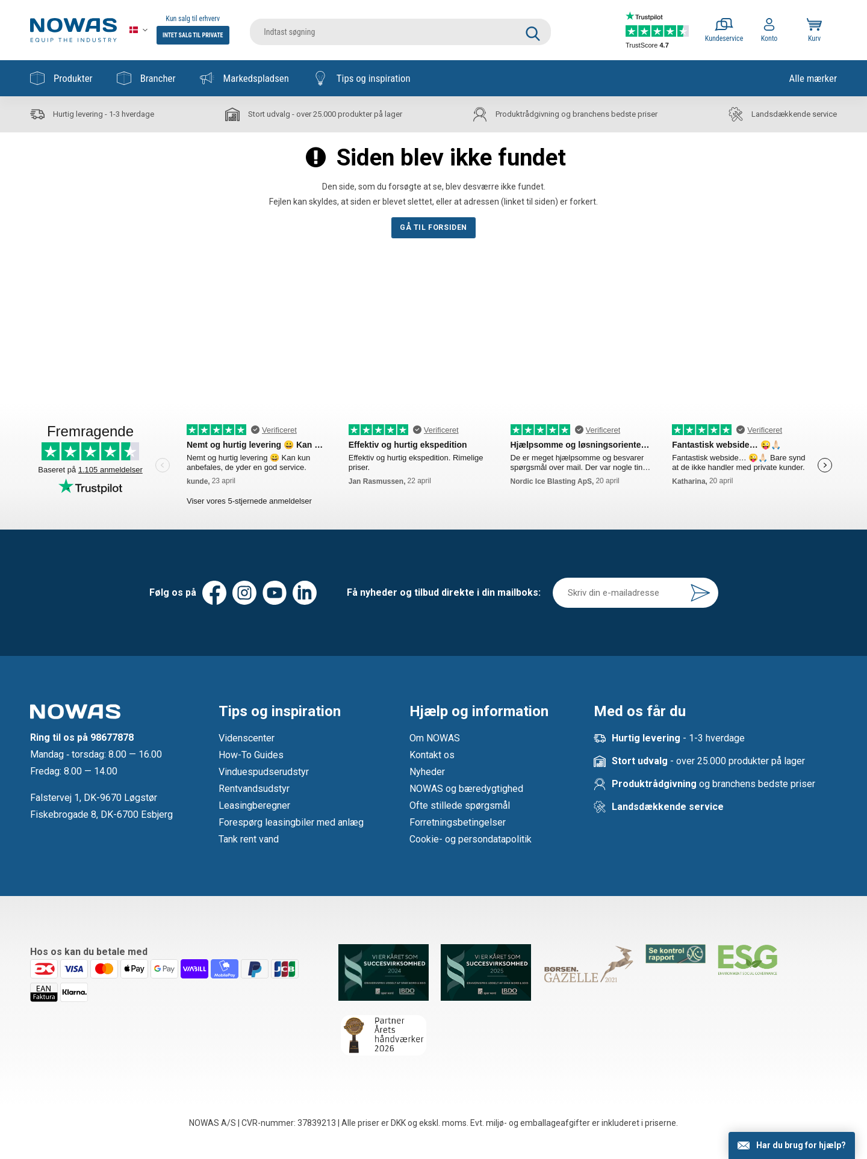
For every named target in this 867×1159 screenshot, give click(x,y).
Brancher (146, 78)
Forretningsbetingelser (457, 822)
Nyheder (427, 771)
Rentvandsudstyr (254, 788)
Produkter (61, 78)
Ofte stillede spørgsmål (459, 805)
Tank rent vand (249, 839)
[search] (400, 30)
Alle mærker (813, 78)
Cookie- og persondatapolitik (470, 839)
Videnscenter (247, 738)
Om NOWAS (434, 738)
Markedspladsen (244, 78)
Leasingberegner (254, 805)
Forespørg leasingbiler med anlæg (291, 822)
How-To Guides (251, 755)
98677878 (112, 737)
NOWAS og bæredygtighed (466, 788)
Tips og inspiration (362, 78)
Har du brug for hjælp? (801, 1145)
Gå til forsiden (433, 227)
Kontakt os (432, 755)
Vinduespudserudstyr (264, 771)
